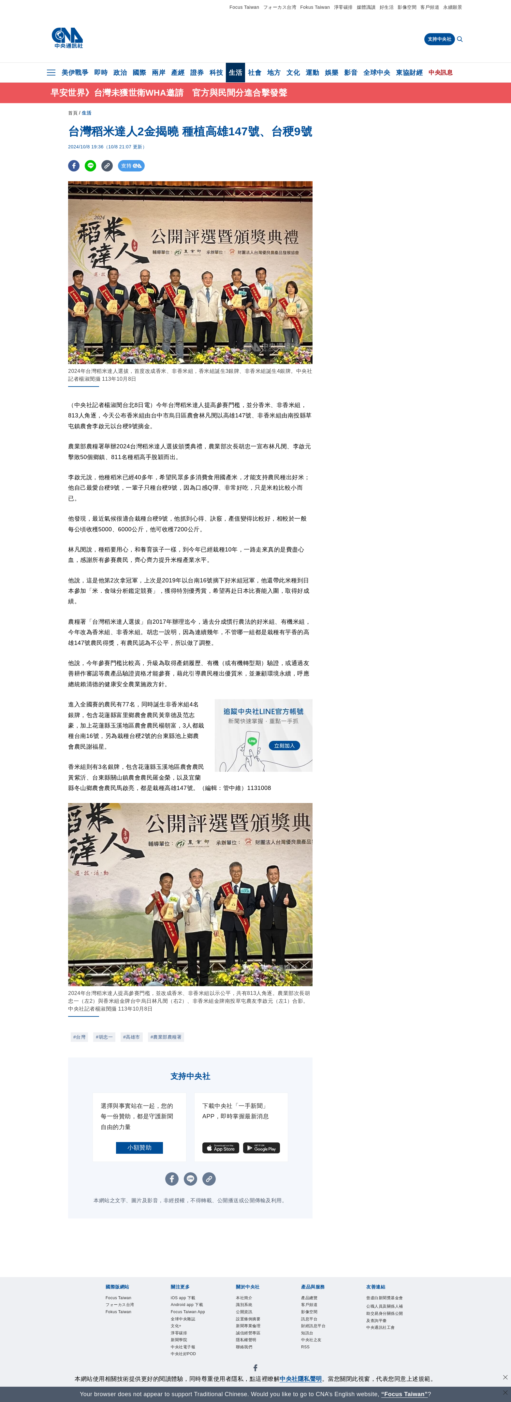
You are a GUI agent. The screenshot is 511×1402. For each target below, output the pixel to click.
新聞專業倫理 (253, 1332)
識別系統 (247, 1307)
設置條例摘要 (253, 1324)
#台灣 (79, 1037)
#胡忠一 (104, 1037)
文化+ (178, 1349)
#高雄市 (131, 1037)
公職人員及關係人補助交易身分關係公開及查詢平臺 (383, 1328)
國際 (139, 72)
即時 (101, 72)
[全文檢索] (460, 39)
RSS (307, 1358)
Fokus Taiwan (315, 7)
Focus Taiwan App (188, 1328)
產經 (177, 72)
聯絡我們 (247, 1358)
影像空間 (407, 7)
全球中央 (376, 72)
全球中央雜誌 (188, 1341)
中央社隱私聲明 (301, 1379)
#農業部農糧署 (166, 1037)
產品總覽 (312, 1299)
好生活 (387, 7)
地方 (274, 72)
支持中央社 (440, 39)
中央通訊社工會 (383, 1354)
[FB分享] (74, 165)
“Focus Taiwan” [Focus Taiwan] (404, 1394)
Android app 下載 (190, 1311)
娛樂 (331, 72)
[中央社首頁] (67, 38)
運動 (312, 72)
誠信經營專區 (253, 1341)
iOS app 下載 (188, 1299)
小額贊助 (139, 1147)
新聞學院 (182, 1366)
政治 (120, 72)
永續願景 (452, 7)
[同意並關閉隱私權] (505, 1378)
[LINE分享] (90, 165)
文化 (293, 72)
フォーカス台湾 (280, 7)
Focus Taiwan (244, 7)
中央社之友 (315, 1349)
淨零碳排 (343, 7)
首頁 (73, 113)
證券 (197, 72)
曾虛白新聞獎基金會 (383, 1303)
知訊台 (309, 1341)
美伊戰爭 (75, 72)
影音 (351, 72)
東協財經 (409, 72)
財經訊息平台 (318, 1332)
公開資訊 (247, 1316)
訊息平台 (312, 1324)
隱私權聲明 (250, 1349)
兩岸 (158, 72)
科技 (216, 72)
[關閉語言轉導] (505, 1393)
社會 (254, 72)
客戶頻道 (429, 7)
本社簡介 (247, 1299)
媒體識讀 (366, 7)
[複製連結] (107, 165)
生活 (235, 72)
